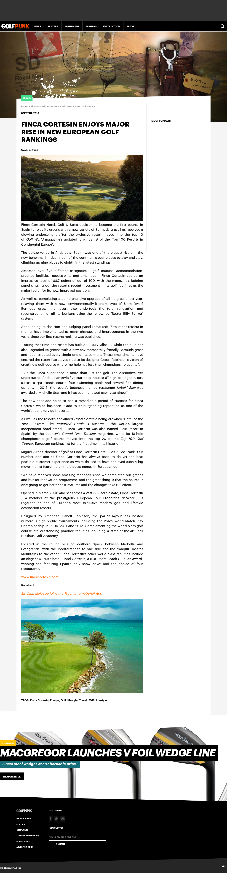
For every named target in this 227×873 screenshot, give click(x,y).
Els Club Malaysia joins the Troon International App (61, 593)
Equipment (72, 26)
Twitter (56, 819)
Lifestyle (101, 700)
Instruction (111, 26)
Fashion (91, 26)
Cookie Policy (23, 841)
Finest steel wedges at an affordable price (39, 764)
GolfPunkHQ (14, 867)
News (37, 26)
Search (223, 26)
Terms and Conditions (27, 835)
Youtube (62, 819)
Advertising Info (25, 847)
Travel (131, 26)
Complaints (22, 830)
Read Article (12, 776)
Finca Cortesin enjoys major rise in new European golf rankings (63, 106)
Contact (20, 824)
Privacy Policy (23, 818)
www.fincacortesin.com (39, 576)
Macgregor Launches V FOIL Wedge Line (107, 753)
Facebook (50, 819)
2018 (91, 700)
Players (53, 26)
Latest (24, 106)
